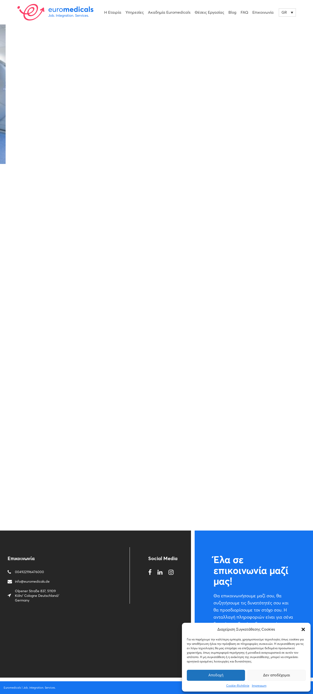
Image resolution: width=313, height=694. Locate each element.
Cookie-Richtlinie (237, 685)
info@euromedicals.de (32, 581)
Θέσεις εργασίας (209, 12)
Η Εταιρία (112, 12)
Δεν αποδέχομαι (276, 675)
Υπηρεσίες (134, 12)
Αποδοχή (216, 675)
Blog (232, 12)
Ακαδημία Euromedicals (169, 12)
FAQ (244, 12)
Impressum (259, 685)
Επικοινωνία (263, 12)
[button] (303, 629)
